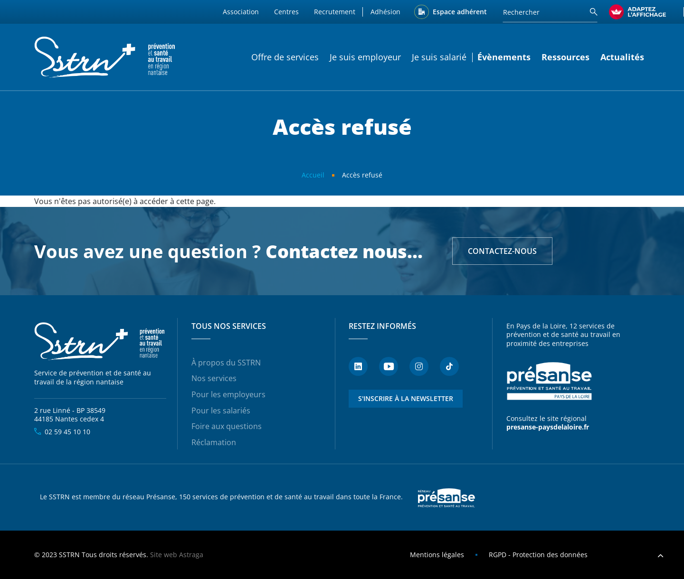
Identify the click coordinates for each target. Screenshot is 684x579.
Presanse (446, 497)
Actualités (622, 57)
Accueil (313, 174)
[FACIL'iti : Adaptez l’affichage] (637, 11)
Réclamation (213, 442)
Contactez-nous (502, 251)
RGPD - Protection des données (538, 554)
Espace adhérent (460, 11)
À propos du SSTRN (226, 362)
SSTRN (100, 342)
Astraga (191, 554)
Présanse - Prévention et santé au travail (549, 381)
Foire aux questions (226, 426)
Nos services (214, 378)
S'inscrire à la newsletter (405, 398)
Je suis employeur (365, 57)
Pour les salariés (220, 410)
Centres (286, 11)
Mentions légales (437, 554)
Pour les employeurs (228, 394)
